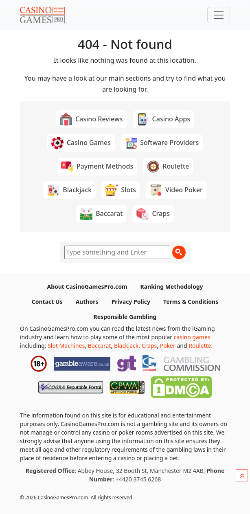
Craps (149, 345)
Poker (167, 345)
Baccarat (99, 345)
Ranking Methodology (171, 286)
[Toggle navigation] (218, 15)
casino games (192, 337)
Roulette (200, 345)
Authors (87, 301)
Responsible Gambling (125, 317)
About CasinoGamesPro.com (87, 286)
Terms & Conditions (190, 301)
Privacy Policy (131, 301)
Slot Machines (66, 345)
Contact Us (47, 301)
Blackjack (126, 345)
